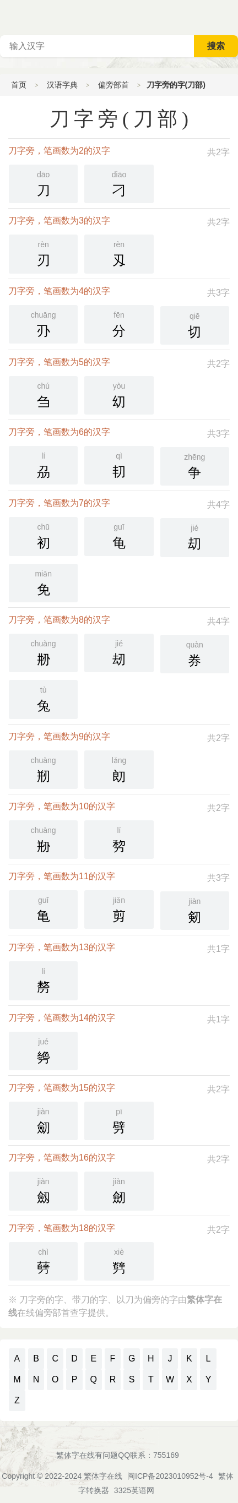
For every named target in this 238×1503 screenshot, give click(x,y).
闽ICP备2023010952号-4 (170, 1476)
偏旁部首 (113, 85)
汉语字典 (62, 85)
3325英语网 (134, 1490)
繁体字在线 (103, 1476)
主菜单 (229, 16)
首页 (18, 85)
